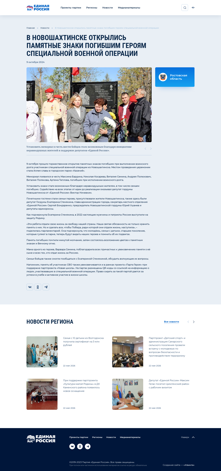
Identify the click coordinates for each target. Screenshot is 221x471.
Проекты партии (70, 7)
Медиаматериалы (127, 7)
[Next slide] (151, 148)
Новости (106, 7)
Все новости (171, 321)
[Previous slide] (145, 148)
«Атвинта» (189, 465)
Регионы (91, 7)
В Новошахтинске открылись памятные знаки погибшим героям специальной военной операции (107, 28)
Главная (30, 28)
